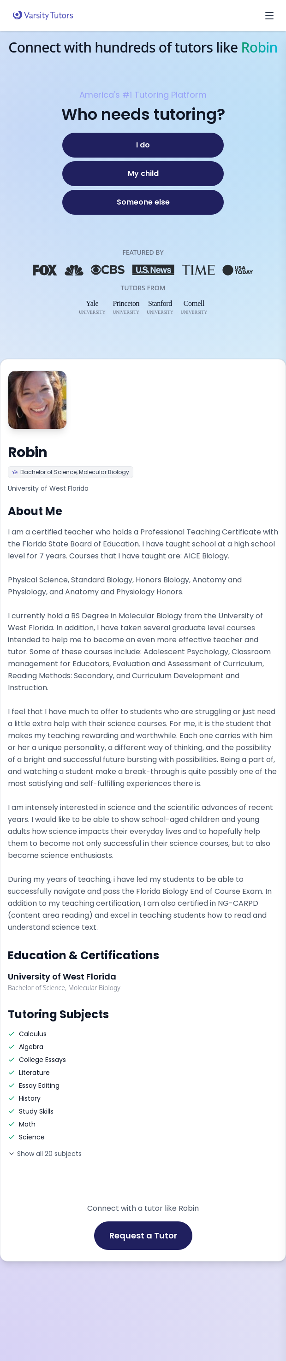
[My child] (143, 173)
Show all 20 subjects (45, 1153)
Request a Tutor (143, 1235)
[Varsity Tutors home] (43, 16)
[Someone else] (143, 202)
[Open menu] (269, 15)
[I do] (143, 145)
